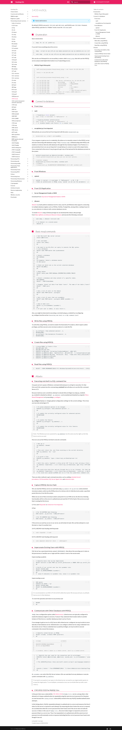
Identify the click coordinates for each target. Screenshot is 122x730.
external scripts (69, 478)
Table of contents (98, 9)
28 (34, 279)
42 (34, 302)
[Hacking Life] (11, 2)
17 (34, 261)
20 (34, 266)
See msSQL (35, 16)
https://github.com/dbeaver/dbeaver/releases (48, 214)
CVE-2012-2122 (57, 692)
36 (34, 292)
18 (34, 263)
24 (34, 273)
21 (34, 268)
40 (34, 298)
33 (34, 287)
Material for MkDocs (21, 727)
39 (34, 297)
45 (34, 307)
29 (34, 281)
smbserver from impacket (55, 503)
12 (34, 87)
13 (34, 88)
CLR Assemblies (43, 478)
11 (34, 85)
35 (34, 290)
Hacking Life (14, 9)
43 (34, 303)
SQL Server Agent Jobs (55, 478)
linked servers (59, 613)
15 (34, 92)
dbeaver (34, 204)
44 (34, 305)
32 (34, 285)
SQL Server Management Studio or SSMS (53, 196)
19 (34, 265)
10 (34, 84)
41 (34, 300)
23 (34, 271)
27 (34, 277)
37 (34, 294)
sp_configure (56, 396)
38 (34, 295)
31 (34, 284)
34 (34, 289)
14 (34, 90)
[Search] (80, 2)
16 (34, 93)
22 (34, 269)
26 (34, 276)
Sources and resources (41, 20)
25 (34, 274)
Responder (42, 503)
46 (34, 308)
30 (34, 282)
